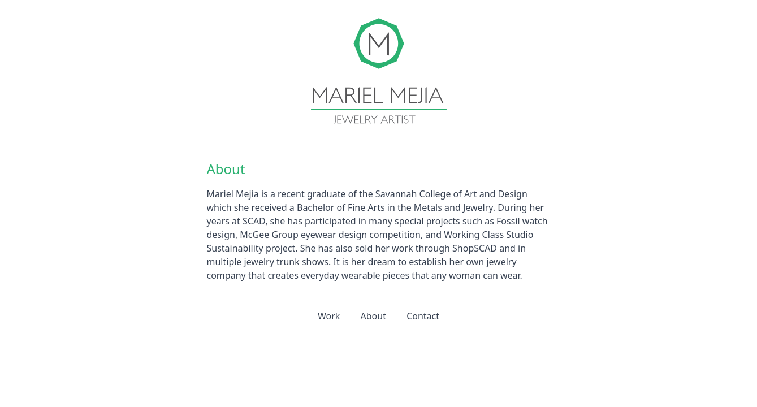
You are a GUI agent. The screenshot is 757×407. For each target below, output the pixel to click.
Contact (422, 316)
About (373, 316)
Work (329, 316)
